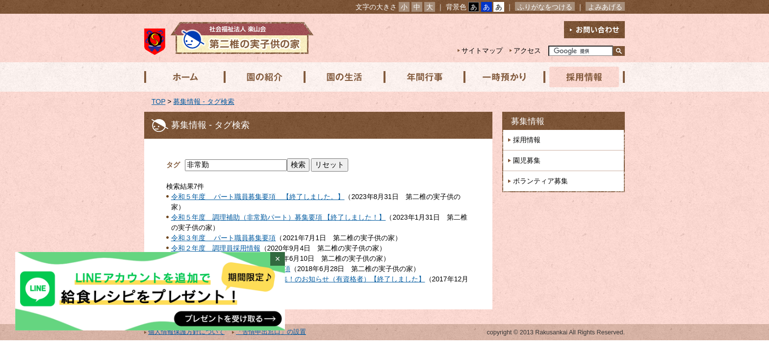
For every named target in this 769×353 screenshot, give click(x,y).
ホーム (184, 77)
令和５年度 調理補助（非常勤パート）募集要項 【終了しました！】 (278, 217)
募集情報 (527, 121)
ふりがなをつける (544, 7)
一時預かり (501, 77)
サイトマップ (482, 50)
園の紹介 (263, 77)
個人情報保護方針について (186, 331)
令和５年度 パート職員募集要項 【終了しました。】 (258, 197)
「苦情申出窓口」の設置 (271, 331)
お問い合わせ (594, 29)
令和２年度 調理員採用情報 (215, 248)
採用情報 (581, 77)
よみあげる (605, 7)
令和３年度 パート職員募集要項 (223, 238)
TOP (158, 101)
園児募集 (526, 160)
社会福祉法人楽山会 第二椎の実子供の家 (228, 38)
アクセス (527, 50)
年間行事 (422, 77)
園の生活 (343, 77)
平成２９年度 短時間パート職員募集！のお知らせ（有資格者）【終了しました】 (298, 279)
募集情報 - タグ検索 (203, 101)
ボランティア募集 (540, 181)
